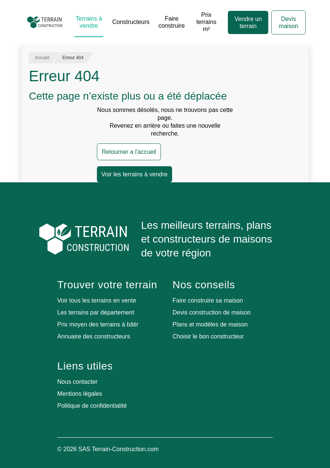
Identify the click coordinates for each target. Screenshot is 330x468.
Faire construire (172, 22)
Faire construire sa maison (207, 300)
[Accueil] (44, 22)
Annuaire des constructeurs (93, 336)
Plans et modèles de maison (210, 324)
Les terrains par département (95, 312)
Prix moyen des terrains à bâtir (97, 324)
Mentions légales (79, 393)
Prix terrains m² (206, 22)
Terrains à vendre (89, 22)
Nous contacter (77, 382)
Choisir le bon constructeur (208, 336)
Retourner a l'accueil (129, 152)
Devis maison (288, 22)
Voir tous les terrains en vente (96, 300)
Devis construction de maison (211, 312)
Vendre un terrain (248, 22)
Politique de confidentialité (92, 405)
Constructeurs (131, 22)
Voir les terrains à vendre (134, 174)
